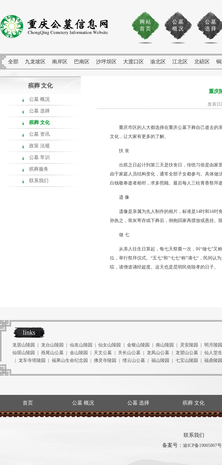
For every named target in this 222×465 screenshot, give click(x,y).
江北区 (180, 61)
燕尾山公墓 (52, 352)
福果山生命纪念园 (70, 360)
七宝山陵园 (186, 360)
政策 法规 (39, 145)
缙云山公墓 (133, 360)
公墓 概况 (39, 99)
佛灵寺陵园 (105, 360)
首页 (28, 403)
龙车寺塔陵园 (32, 360)
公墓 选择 (39, 110)
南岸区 (60, 61)
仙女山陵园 (109, 345)
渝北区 (158, 61)
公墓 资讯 (39, 134)
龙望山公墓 (186, 352)
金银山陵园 (138, 345)
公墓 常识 (39, 157)
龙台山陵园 (52, 345)
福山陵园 (160, 360)
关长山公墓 (129, 352)
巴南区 (82, 61)
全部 (13, 61)
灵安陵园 (189, 345)
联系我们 (38, 180)
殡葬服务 (38, 169)
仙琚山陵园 (23, 352)
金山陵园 (79, 352)
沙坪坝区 (106, 61)
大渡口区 (133, 61)
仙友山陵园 (81, 345)
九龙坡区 (35, 61)
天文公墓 (103, 352)
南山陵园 (165, 345)
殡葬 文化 (39, 122)
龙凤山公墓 (158, 352)
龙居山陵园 (23, 345)
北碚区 (202, 61)
